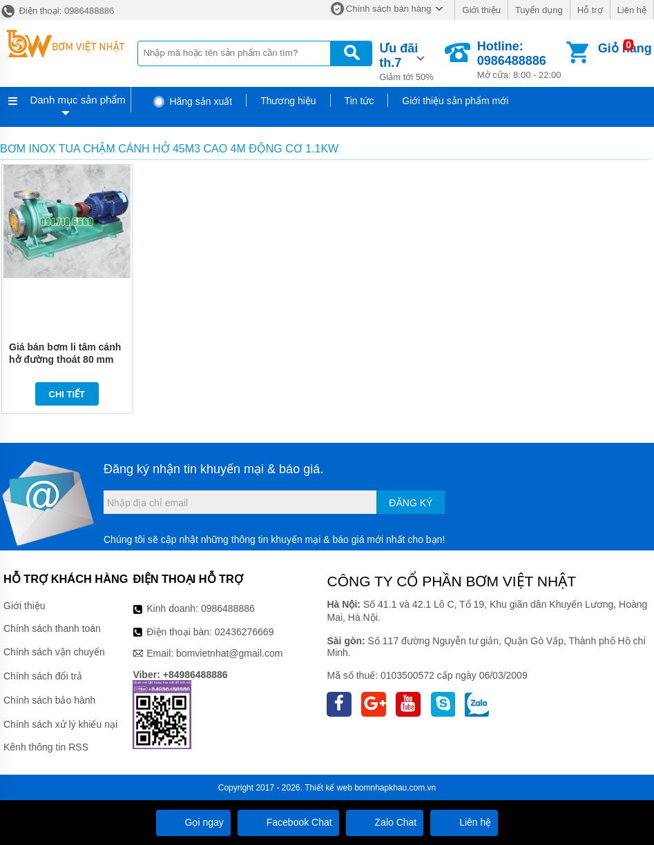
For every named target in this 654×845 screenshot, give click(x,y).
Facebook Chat (288, 822)
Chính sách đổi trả (42, 676)
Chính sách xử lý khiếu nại (60, 724)
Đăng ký (410, 502)
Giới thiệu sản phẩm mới (455, 100)
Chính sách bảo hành (49, 700)
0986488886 (228, 608)
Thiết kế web (328, 788)
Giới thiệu (481, 10)
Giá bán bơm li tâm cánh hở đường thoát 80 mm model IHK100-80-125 (65, 359)
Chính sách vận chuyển (54, 651)
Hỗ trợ (590, 10)
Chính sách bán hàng (388, 8)
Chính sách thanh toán (52, 628)
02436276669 (244, 631)
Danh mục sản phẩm (77, 100)
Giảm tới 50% (410, 60)
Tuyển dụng (539, 10)
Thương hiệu (288, 100)
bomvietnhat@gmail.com (229, 653)
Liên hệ (631, 10)
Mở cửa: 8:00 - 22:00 (520, 59)
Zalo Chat (385, 822)
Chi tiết (67, 394)
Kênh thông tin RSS (45, 747)
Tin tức (359, 100)
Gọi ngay (193, 822)
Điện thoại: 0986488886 (57, 11)
